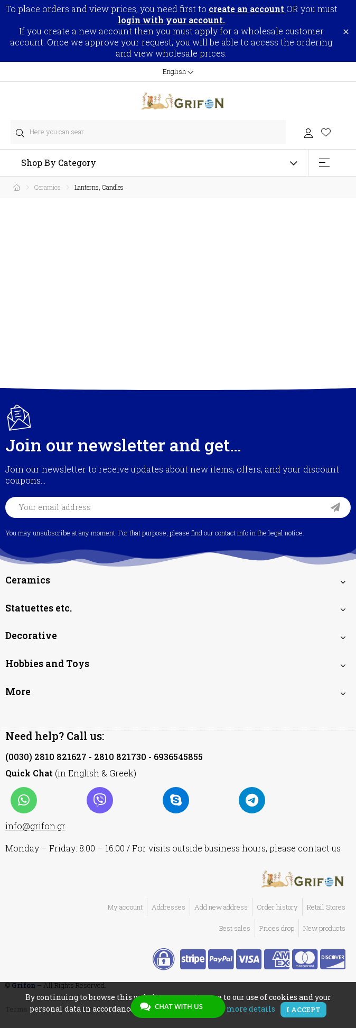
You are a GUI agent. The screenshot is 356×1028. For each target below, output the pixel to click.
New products (324, 928)
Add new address (221, 907)
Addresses (168, 907)
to (242, 8)
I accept (303, 1009)
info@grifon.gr (35, 825)
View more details (240, 1009)
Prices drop (276, 928)
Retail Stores (326, 907)
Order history (277, 907)
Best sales (234, 928)
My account (125, 907)
